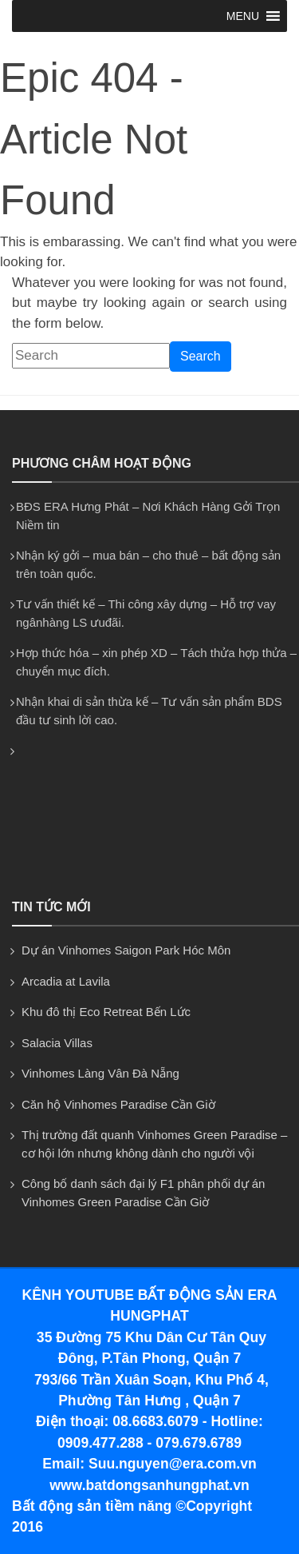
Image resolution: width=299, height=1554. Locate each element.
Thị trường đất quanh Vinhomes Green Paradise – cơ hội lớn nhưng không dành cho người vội (154, 1144)
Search (200, 356)
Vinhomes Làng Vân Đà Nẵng (100, 1073)
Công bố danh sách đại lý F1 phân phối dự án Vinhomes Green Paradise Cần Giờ (143, 1193)
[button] (242, 16)
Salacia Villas (57, 1043)
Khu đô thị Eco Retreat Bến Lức (106, 1011)
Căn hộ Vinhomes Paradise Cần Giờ (118, 1104)
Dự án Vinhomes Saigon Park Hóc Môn (126, 950)
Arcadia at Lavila (66, 981)
